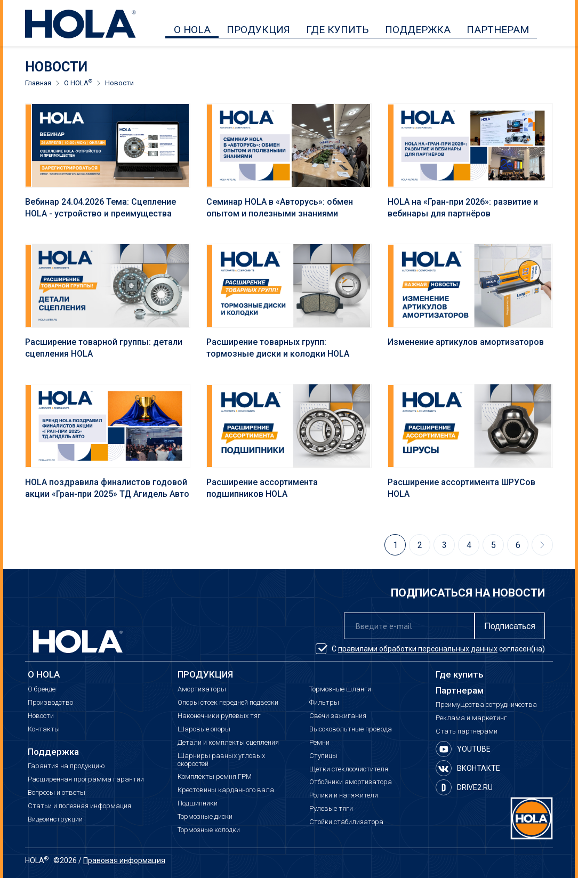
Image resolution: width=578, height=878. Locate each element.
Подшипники (198, 803)
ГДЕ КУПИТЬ (337, 29)
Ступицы (323, 756)
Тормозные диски (205, 816)
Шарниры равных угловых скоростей (221, 760)
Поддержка (53, 752)
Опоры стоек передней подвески (228, 702)
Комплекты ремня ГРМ (215, 776)
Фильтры (324, 702)
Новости (41, 716)
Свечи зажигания (337, 716)
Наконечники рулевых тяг (219, 716)
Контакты (44, 729)
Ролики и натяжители (343, 795)
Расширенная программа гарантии (86, 779)
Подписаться (509, 626)
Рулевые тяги (331, 808)
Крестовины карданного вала (226, 790)
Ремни (319, 742)
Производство (50, 702)
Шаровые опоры (204, 729)
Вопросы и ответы (56, 792)
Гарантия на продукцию (66, 766)
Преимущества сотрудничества (486, 704)
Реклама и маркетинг (471, 718)
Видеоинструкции (55, 819)
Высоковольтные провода (350, 729)
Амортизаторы (202, 689)
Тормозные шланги (340, 689)
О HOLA (192, 29)
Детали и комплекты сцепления (228, 742)
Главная (38, 83)
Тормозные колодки (209, 830)
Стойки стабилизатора (346, 822)
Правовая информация (124, 860)
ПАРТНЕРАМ (498, 29)
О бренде (41, 689)
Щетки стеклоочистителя (348, 769)
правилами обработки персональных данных (417, 649)
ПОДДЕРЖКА (418, 29)
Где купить (460, 675)
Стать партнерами (466, 731)
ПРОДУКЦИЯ (258, 29)
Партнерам (460, 691)
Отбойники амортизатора (350, 782)
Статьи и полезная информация (79, 806)
